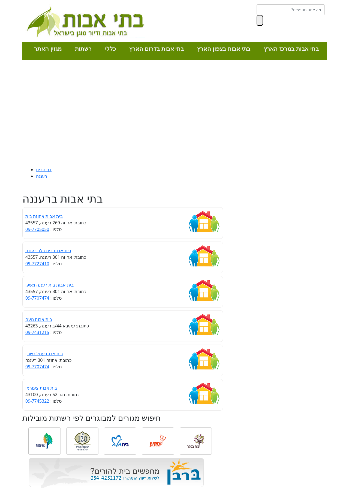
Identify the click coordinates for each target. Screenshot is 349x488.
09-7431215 (37, 332)
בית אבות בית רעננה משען (49, 285)
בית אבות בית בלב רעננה (48, 251)
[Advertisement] (174, 114)
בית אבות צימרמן (41, 388)
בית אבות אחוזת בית (44, 216)
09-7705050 (37, 229)
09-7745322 (37, 401)
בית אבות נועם (38, 319)
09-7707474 (37, 298)
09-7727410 (37, 264)
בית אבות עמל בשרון (44, 354)
